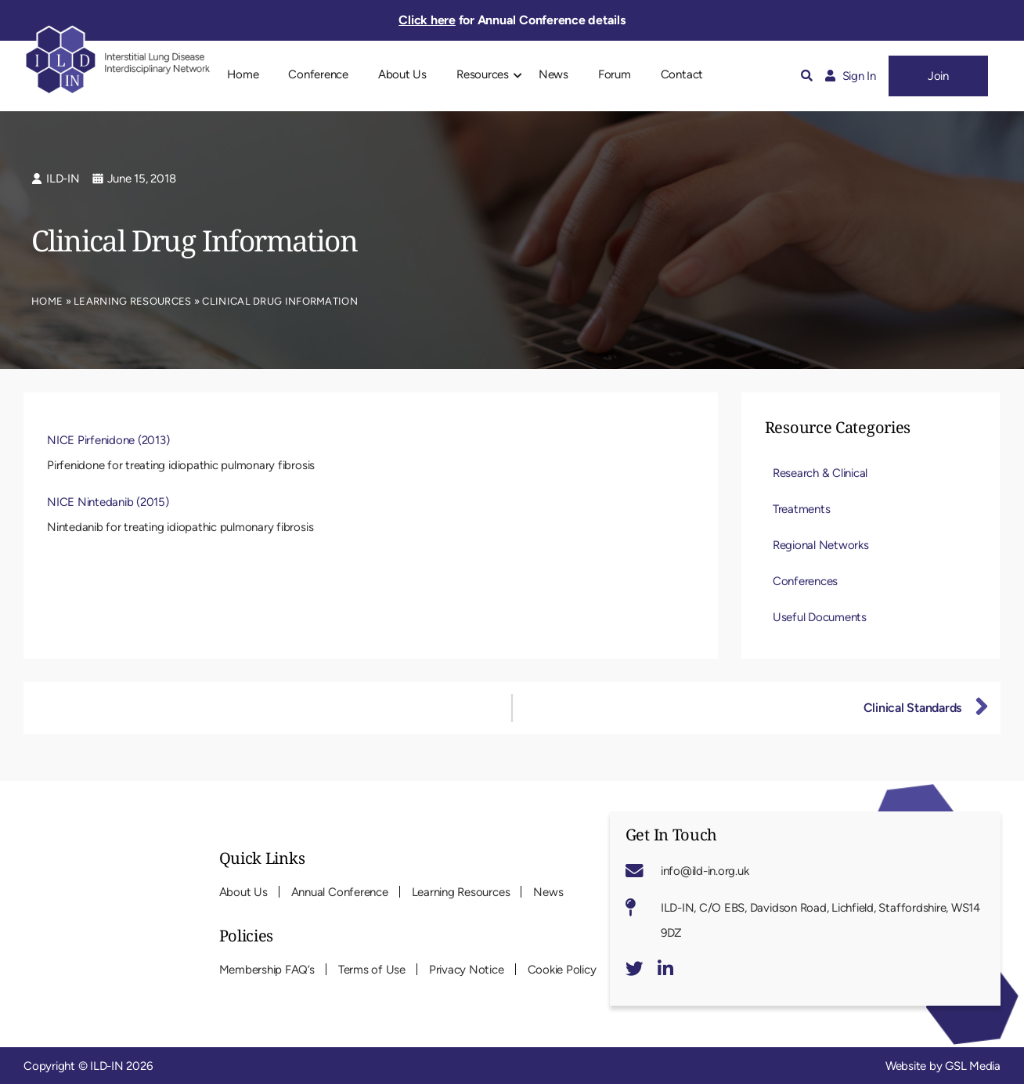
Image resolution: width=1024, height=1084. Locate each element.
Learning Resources (132, 301)
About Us (402, 74)
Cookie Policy (562, 970)
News (553, 74)
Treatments (802, 509)
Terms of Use (372, 970)
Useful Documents (820, 617)
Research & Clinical (820, 473)
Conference (318, 74)
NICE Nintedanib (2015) (108, 502)
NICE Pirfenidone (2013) (108, 440)
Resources (482, 74)
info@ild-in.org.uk (705, 871)
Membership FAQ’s (267, 970)
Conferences (805, 581)
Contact (682, 74)
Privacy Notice (466, 970)
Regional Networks (821, 545)
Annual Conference (339, 892)
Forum (614, 74)
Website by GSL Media (943, 1066)
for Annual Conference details (511, 20)
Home (242, 74)
